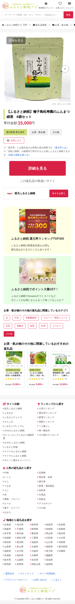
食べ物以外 (44, 430)
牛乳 (17, 317)
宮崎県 (62, 542)
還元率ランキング (48, 413)
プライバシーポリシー (15, 580)
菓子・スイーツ (12, 508)
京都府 (35, 547)
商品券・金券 (45, 477)
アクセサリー (45, 503)
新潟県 (20, 542)
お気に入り (60, 5)
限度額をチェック (46, 5)
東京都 (20, 533)
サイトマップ (26, 573)
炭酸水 (20, 326)
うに (6, 490)
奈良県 (35, 560)
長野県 (20, 564)
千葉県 (20, 529)
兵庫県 (35, 555)
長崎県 (62, 529)
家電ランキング (46, 417)
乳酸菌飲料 (31, 317)
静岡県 (35, 529)
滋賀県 (35, 542)
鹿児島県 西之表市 (15, 132)
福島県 (7, 551)
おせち (7, 512)
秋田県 (7, 542)
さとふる (8, 422)
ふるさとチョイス (13, 417)
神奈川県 (21, 538)
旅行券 (42, 481)
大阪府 (35, 551)
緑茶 (32, 326)
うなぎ (7, 486)
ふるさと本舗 (11, 447)
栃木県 (7, 560)
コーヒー (56, 326)
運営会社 (9, 573)
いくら (7, 477)
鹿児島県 (63, 547)
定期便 (42, 473)
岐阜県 (35, 525)
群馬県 (7, 564)
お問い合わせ (39, 580)
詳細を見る (16, 40)
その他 (56, 132)
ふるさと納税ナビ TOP (15, 25)
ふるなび (8, 413)
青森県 (7, 529)
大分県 (62, 538)
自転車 (42, 490)
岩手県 (7, 533)
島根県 (49, 529)
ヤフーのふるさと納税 (15, 451)
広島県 (49, 538)
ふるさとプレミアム (14, 426)
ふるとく (56, 580)
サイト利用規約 (46, 573)
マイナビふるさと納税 (15, 456)
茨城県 (7, 555)
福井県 (20, 555)
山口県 (49, 542)
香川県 (49, 551)
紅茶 (43, 326)
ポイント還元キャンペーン (17, 460)
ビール (7, 503)
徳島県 (49, 547)
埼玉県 (20, 525)
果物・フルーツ (12, 499)
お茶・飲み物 (60, 25)
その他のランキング (49, 435)
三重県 (35, 538)
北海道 (7, 525)
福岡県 (49, 564)
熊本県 (62, 533)
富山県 (20, 547)
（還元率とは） (60, 147)
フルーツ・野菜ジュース (55, 317)
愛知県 (35, 533)
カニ (6, 481)
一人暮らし (44, 426)
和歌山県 (36, 564)
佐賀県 (62, 525)
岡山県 (49, 533)
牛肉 (6, 473)
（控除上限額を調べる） (18, 155)
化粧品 (42, 499)
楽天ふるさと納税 (13, 408)
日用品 (42, 495)
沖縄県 (62, 551)
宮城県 (7, 538)
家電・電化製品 (46, 486)
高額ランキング (46, 422)
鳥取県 (49, 525)
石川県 (20, 551)
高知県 (49, 560)
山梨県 (20, 560)
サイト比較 (11, 403)
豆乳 (8, 326)
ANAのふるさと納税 (14, 430)
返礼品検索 (40, 25)
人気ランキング (46, 408)
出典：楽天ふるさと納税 (61, 104)
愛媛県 (49, 555)
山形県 (7, 547)
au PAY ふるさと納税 (14, 443)
